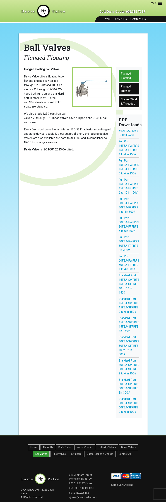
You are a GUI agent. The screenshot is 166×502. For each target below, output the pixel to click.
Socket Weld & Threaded (129, 101)
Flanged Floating (126, 76)
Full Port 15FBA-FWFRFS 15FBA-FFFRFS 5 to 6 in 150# (129, 167)
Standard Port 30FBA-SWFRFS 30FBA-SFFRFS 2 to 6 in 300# (129, 367)
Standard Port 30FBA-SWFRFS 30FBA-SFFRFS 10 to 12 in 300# (129, 345)
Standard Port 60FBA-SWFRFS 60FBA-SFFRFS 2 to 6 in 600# (129, 405)
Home (106, 19)
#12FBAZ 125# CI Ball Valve (128, 133)
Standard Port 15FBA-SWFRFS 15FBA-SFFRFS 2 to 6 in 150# (129, 305)
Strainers (76, 453)
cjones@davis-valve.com (83, 497)
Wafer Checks (85, 447)
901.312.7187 (77, 483)
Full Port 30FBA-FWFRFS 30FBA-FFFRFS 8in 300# (129, 243)
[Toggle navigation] (160, 3)
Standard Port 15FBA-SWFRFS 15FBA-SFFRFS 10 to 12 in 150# (129, 284)
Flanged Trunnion (126, 88)
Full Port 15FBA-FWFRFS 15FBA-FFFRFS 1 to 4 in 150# (129, 148)
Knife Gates (64, 447)
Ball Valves (41, 453)
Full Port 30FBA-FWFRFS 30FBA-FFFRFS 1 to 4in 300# (129, 205)
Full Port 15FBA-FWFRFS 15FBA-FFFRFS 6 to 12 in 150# (129, 186)
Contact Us (138, 19)
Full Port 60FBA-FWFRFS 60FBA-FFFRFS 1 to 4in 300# (129, 263)
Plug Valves (59, 453)
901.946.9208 (77, 492)
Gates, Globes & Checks (100, 453)
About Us (120, 19)
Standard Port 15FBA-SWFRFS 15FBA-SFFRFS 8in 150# (129, 324)
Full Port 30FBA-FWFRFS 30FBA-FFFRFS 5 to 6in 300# (129, 224)
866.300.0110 (77, 488)
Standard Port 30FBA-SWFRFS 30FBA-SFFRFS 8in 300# (129, 386)
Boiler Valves (128, 447)
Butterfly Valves (107, 447)
